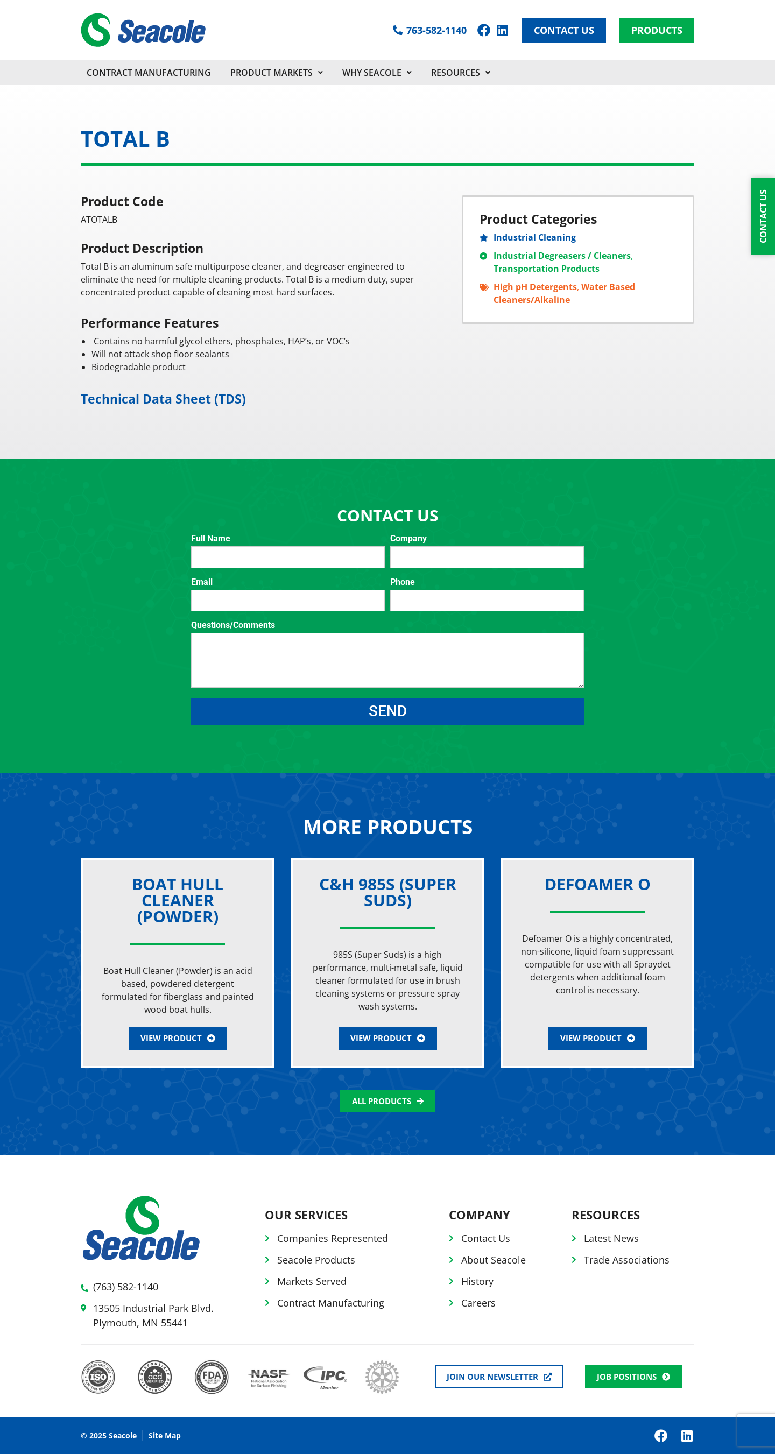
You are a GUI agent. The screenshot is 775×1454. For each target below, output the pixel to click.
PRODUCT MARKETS (276, 73)
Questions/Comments (233, 625)
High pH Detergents (535, 287)
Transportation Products (547, 268)
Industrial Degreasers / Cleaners (562, 256)
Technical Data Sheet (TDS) (163, 398)
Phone (402, 582)
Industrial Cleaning (535, 237)
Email (202, 582)
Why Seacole (377, 73)
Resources (460, 73)
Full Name (210, 539)
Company (408, 539)
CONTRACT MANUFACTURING (149, 73)
